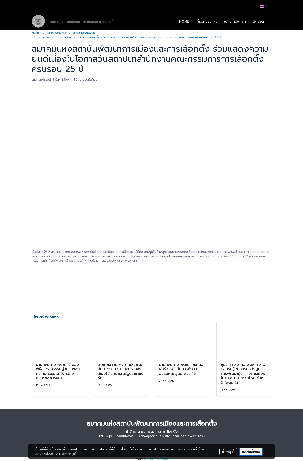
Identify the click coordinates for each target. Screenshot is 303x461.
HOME (184, 21)
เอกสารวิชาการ (235, 21)
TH (264, 6)
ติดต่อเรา (259, 21)
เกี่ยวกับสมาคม (206, 21)
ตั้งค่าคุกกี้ (228, 451)
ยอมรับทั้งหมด (251, 451)
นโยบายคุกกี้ (69, 454)
